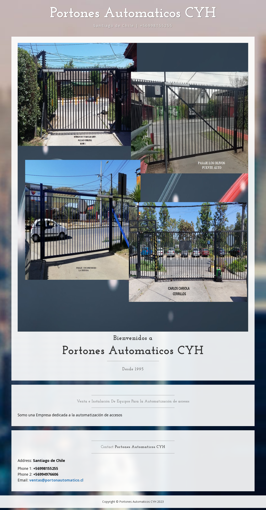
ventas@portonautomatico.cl (56, 480)
